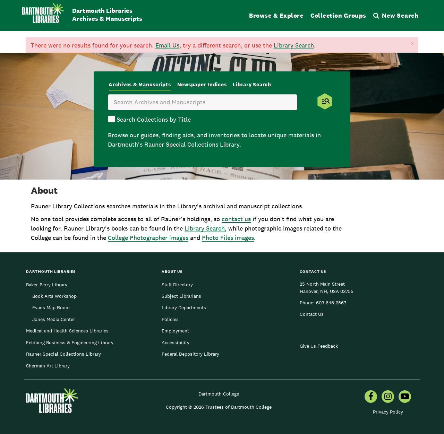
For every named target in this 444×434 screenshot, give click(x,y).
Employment (175, 331)
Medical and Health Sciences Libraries (67, 331)
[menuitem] (371, 397)
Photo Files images (228, 238)
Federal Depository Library (190, 354)
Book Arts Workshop (54, 296)
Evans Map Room (51, 307)
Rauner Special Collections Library (63, 354)
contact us (236, 219)
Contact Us (312, 314)
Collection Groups (338, 15)
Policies (170, 319)
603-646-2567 (331, 303)
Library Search (294, 45)
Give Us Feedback (319, 346)
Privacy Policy (388, 412)
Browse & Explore (276, 15)
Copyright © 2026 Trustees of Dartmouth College (219, 407)
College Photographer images (148, 238)
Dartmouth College (218, 394)
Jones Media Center (53, 319)
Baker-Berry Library (46, 284)
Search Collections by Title (154, 119)
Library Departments (184, 307)
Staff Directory (177, 284)
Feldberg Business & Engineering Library (69, 342)
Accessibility (175, 342)
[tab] (140, 85)
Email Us (167, 45)
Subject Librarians (181, 296)
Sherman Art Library (48, 366)
